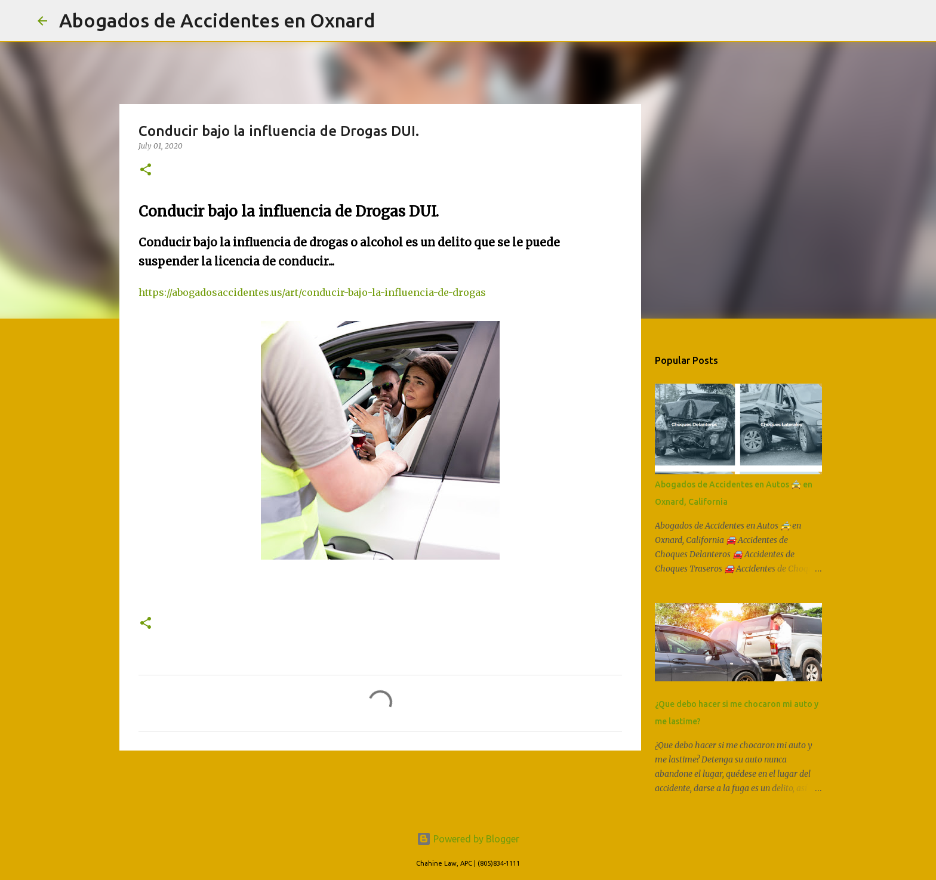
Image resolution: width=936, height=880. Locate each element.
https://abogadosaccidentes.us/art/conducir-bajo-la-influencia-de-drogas (312, 292)
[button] (145, 170)
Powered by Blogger (468, 838)
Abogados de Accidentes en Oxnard (217, 20)
